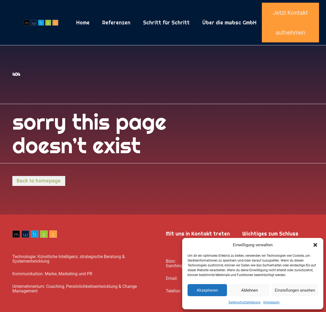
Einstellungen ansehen (295, 290)
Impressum (271, 302)
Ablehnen (249, 290)
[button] (315, 245)
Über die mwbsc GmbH (229, 22)
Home (83, 22)
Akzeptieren (207, 290)
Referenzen (116, 22)
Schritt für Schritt (166, 22)
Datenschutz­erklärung (245, 302)
